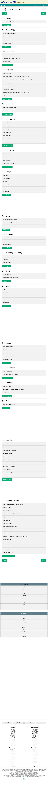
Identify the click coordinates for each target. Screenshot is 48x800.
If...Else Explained (6, 266)
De (44, 8)
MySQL (24, 618)
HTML (8, 5)
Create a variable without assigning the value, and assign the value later (16, 76)
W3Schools (29, 776)
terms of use (22, 771)
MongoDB (24, 633)
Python (24, 586)
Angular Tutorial (13, 738)
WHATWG (38, 776)
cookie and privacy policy (28, 771)
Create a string (5, 175)
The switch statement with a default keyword (11, 277)
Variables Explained (7, 99)
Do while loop (5, 292)
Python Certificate (35, 753)
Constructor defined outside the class (10, 526)
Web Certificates (35, 747)
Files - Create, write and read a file (9, 549)
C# (23, 5)
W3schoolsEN (12, 2)
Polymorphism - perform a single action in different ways (13, 545)
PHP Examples (13, 754)
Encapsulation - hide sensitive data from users (11, 533)
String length (5, 181)
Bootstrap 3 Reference (35, 735)
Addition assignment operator (8, 163)
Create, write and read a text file (9, 404)
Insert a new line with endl (7, 43)
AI (26, 5)
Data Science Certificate (35, 754)
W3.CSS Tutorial (12, 735)
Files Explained (6, 408)
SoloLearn (7, 776)
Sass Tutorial (13, 739)
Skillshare (22, 775)
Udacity (40, 775)
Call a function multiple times (8, 447)
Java (24, 591)
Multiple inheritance (6, 542)
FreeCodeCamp (27, 775)
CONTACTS (7, 722)
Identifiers (4, 95)
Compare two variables (7, 244)
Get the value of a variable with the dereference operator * (13, 389)
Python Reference (35, 733)
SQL (24, 616)
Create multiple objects (7, 507)
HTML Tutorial (13, 729)
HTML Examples (12, 749)
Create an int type (6, 125)
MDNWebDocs (33, 776)
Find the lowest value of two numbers (10, 222)
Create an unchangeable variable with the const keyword (13, 82)
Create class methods (7, 510)
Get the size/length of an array (8, 356)
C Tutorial (12, 742)
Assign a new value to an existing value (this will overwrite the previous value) (17, 79)
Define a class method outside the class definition (12, 513)
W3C (41, 776)
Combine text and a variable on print (9, 86)
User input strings (6, 191)
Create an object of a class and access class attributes (13, 504)
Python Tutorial (13, 733)
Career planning (35, 765)
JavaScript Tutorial (13, 731)
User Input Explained (7, 114)
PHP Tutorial (13, 734)
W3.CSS (31, 5)
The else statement (6, 259)
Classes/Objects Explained (8, 555)
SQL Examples (13, 752)
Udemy (4, 775)
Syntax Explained (6, 25)
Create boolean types (7, 135)
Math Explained (6, 229)
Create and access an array (8, 346)
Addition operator (6, 153)
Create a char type (6, 138)
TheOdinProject (24, 776)
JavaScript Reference (35, 731)
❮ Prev (4, 13)
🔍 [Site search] (46, 5)
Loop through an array (7, 352)
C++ (24, 602)
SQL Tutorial (13, 732)
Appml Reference (35, 738)
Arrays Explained (6, 362)
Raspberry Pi (24, 627)
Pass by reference (6, 469)
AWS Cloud (24, 636)
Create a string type (6, 141)
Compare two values (6, 241)
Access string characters (7, 184)
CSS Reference (35, 730)
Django (24, 588)
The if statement (6, 256)
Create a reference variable (8, 371)
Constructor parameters (7, 523)
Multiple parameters (6, 459)
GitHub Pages (24, 631)
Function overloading (7, 475)
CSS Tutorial (13, 730)
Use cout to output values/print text (9, 33)
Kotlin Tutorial (13, 741)
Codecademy (7, 775)
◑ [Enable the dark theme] (43, 5)
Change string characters (7, 188)
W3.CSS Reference (35, 737)
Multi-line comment (6, 61)
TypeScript (36, 5)
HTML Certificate (35, 749)
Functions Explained (7, 479)
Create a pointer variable (7, 386)
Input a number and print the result (9, 107)
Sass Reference (35, 741)
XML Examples (13, 765)
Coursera (11, 775)
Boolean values (6, 237)
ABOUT (41, 722)
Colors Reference (35, 743)
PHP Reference (35, 734)
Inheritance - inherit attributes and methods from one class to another (15, 536)
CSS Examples (13, 750)
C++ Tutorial (13, 743)
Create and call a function (7, 443)
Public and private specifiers (8, 529)
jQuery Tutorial (13, 737)
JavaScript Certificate (35, 751)
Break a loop (5, 299)
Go (24, 609)
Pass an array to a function (8, 472)
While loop (5, 289)
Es (43, 8)
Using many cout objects (7, 36)
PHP (24, 620)
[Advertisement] (24, 206)
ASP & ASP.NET (24, 622)
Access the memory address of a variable (10, 374)
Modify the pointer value (7, 392)
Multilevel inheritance (7, 539)
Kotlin (24, 593)
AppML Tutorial (13, 736)
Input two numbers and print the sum (9, 110)
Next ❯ (43, 13)
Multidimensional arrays (7, 359)
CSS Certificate (35, 750)
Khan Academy (18, 775)
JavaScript (24, 595)
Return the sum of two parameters (9, 466)
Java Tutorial (13, 740)
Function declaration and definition (9, 450)
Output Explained (6, 46)
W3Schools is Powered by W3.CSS (33, 773)
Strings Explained (6, 194)
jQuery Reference (35, 739)
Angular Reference (35, 740)
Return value (5, 463)
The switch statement (7, 274)
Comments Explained (7, 65)
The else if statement (7, 262)
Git (24, 629)
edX (14, 775)
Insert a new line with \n (7, 39)
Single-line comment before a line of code (10, 55)
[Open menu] (1, 5)
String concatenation (6, 178)
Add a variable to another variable (9, 89)
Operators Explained (7, 167)
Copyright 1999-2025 (13, 773)
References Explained (7, 378)
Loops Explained (6, 305)
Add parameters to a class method (9, 517)
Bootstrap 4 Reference (35, 736)
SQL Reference (35, 732)
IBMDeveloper (12, 776)
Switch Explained (6, 281)
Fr (45, 8)
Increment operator (6, 156)
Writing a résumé (35, 766)
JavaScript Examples (13, 751)
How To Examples (13, 766)
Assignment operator (6, 160)
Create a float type (6, 129)
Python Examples (12, 753)
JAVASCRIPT (18, 5)
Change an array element (7, 349)
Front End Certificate (35, 752)
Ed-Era (20, 776)
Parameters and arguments (8, 453)
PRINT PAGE (18, 722)
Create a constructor (6, 520)
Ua (42, 8)
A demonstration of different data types (10, 122)
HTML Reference (35, 729)
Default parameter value (7, 456)
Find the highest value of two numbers (10, 219)
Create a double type (7, 132)
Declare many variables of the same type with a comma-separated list (16, 92)
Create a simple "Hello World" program (10, 21)
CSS (12, 5)
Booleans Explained (7, 247)
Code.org (43, 775)
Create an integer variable (7, 73)
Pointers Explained (7, 396)
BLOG (30, 722)
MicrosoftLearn (32, 775)
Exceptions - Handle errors (8, 552)
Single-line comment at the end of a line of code (12, 58)
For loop (4, 295)
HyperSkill (36, 775)
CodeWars (16, 776)
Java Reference (35, 742)
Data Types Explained (7, 145)
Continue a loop (6, 302)
